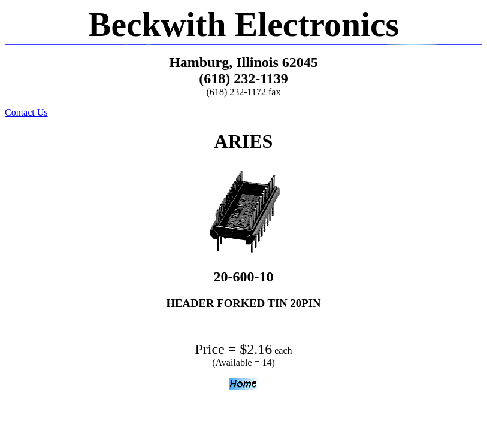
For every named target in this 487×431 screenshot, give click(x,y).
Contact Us (26, 112)
